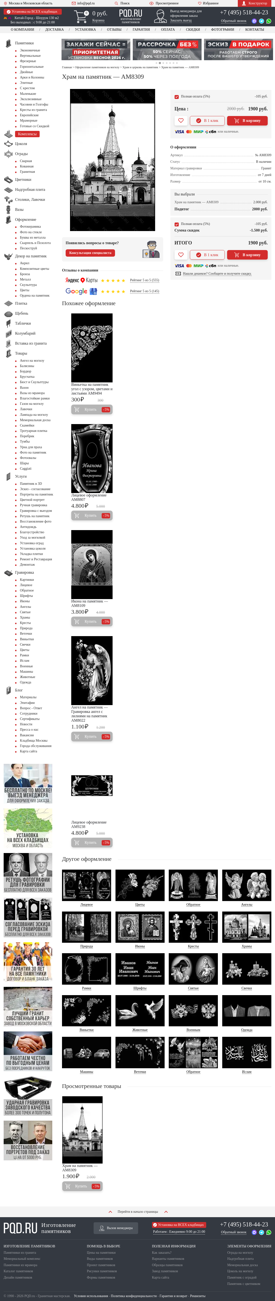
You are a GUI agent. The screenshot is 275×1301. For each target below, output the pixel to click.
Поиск (122, 3)
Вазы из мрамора (32, 393)
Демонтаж (27, 564)
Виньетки (27, 639)
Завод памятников (165, 1271)
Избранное (208, 3)
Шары (24, 463)
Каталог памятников (18, 1271)
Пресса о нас (29, 729)
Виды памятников (100, 1259)
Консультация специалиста (90, 253)
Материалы (28, 697)
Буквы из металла (32, 237)
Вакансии (27, 735)
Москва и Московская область (28, 3)
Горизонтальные (32, 66)
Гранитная (27, 172)
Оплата (168, 29)
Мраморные (28, 120)
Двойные (26, 72)
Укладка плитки (31, 554)
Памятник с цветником (243, 1284)
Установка (85, 29)
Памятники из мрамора (20, 1265)
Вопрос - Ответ (31, 708)
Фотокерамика (30, 226)
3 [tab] (163, 63)
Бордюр (25, 371)
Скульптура (28, 285)
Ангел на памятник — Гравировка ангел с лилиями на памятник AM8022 (89, 713)
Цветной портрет (32, 500)
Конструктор (254, 3)
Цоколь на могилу (240, 1271)
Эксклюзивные (31, 99)
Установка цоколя (32, 548)
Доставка (54, 29)
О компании (22, 29)
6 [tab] (173, 63)
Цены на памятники (101, 1252)
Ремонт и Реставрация (36, 559)
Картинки (27, 580)
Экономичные (30, 50)
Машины (26, 671)
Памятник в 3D (31, 483)
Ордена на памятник (35, 295)
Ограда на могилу (240, 1252)
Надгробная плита (240, 1259)
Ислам (24, 660)
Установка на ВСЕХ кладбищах (32, 12)
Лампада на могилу (34, 415)
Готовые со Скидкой (34, 126)
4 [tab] (167, 63)
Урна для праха (31, 447)
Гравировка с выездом (36, 511)
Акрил (24, 263)
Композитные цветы (34, 269)
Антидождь (28, 527)
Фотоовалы (28, 458)
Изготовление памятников (40, 1228)
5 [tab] (170, 63)
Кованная (27, 166)
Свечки (25, 644)
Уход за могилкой (32, 537)
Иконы (25, 601)
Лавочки (26, 409)
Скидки (193, 29)
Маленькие (28, 94)
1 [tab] (156, 63)
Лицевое (26, 585)
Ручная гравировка (33, 505)
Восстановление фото (35, 521)
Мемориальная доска (35, 420)
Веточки (26, 633)
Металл (25, 279)
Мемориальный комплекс (22, 1259)
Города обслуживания (36, 746)
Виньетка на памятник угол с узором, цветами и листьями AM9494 (92, 388)
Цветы (24, 290)
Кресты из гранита (33, 110)
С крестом (27, 88)
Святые (25, 612)
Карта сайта (28, 751)
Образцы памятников (167, 1265)
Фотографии (222, 29)
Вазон (24, 387)
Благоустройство (32, 532)
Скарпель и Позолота (35, 243)
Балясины (27, 366)
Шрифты (26, 596)
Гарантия (141, 29)
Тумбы (25, 441)
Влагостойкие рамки (35, 398)
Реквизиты (197, 1296)
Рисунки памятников (102, 1271)
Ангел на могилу (32, 360)
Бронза (25, 274)
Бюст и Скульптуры (34, 382)
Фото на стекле (31, 232)
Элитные (26, 83)
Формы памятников (101, 1277)
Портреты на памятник (36, 494)
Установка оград (32, 543)
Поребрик (27, 436)
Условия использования (91, 1296)
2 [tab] (160, 63)
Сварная (26, 161)
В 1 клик (207, 120)
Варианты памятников (168, 1259)
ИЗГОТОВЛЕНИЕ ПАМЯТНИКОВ (29, 1246)
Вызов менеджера (116, 1228)
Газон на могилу (32, 404)
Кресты (25, 623)
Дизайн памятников (18, 1277)
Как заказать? (161, 1252)
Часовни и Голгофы (34, 104)
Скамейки (27, 425)
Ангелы (25, 607)
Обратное (27, 590)
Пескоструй (28, 248)
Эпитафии (27, 703)
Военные (26, 666)
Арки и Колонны (32, 77)
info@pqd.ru (83, 3)
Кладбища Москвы (33, 740)
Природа (26, 628)
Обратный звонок (233, 21)
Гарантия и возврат (173, 1296)
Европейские (29, 115)
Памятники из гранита (20, 1252)
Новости (26, 724)
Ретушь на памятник (35, 516)
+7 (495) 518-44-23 (244, 12)
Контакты (254, 29)
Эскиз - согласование (35, 489)
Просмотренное (163, 3)
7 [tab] (177, 63)
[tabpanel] (96, 49)
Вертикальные (30, 56)
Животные (27, 677)
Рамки (24, 655)
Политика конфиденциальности (134, 1296)
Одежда (25, 682)
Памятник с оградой (242, 1277)
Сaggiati (25, 468)
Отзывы (114, 29)
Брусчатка (27, 377)
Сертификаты (30, 719)
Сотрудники (28, 713)
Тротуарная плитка (33, 431)
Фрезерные (28, 61)
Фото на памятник (33, 452)
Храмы (25, 617)
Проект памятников (101, 1265)
